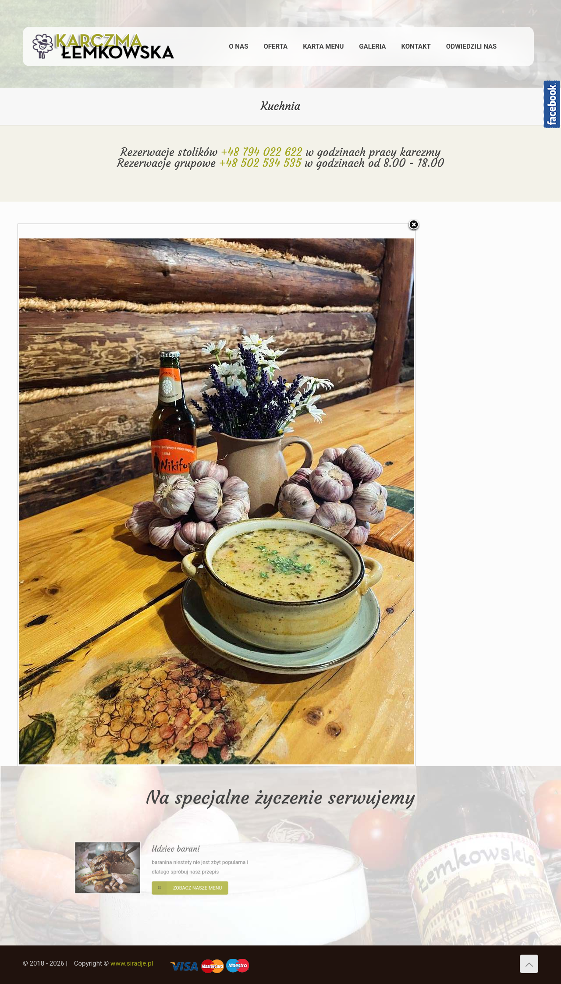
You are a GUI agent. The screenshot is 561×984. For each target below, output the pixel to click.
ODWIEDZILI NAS (471, 46)
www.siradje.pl (131, 963)
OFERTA (275, 46)
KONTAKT (415, 46)
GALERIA (372, 46)
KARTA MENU (323, 46)
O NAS (238, 46)
